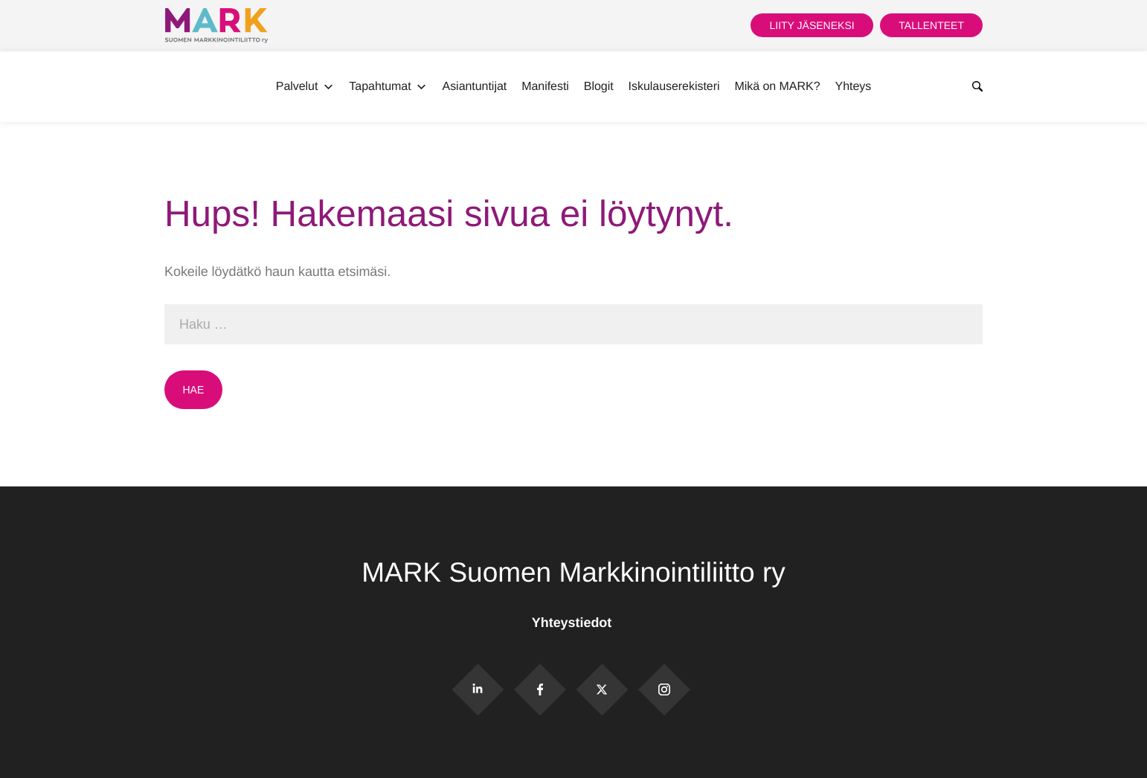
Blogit (599, 86)
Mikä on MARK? (777, 86)
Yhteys (853, 86)
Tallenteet (931, 25)
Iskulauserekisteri (674, 86)
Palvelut (305, 87)
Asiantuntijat (475, 86)
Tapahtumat (388, 87)
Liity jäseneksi (811, 25)
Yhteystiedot (573, 622)
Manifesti (545, 86)
